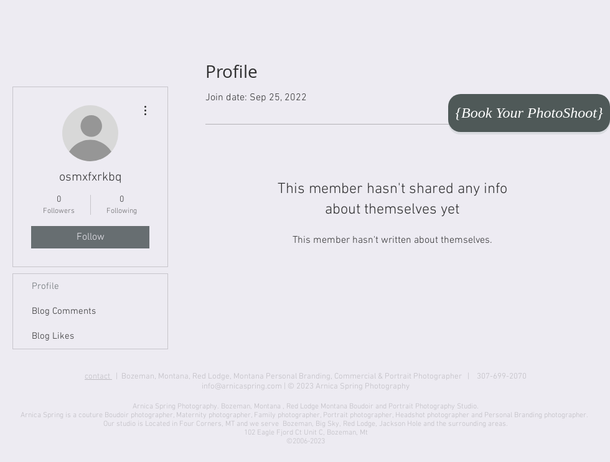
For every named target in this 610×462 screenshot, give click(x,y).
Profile (45, 286)
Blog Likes (53, 336)
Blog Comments (64, 311)
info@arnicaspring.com (242, 387)
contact (98, 377)
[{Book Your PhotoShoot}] (529, 113)
